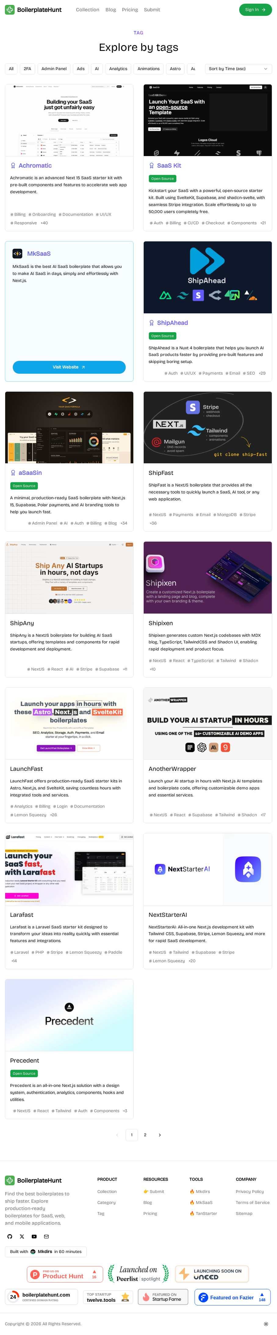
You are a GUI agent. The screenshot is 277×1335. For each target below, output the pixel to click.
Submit (152, 9)
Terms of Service (253, 1202)
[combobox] (238, 69)
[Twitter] (22, 1236)
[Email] (46, 1236)
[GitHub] (10, 1236)
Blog (111, 9)
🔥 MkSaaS (201, 1202)
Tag (100, 1213)
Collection (87, 9)
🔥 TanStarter (203, 1213)
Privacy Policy (250, 1191)
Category (106, 1202)
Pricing (130, 9)
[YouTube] (34, 1236)
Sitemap (244, 1213)
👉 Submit (153, 1191)
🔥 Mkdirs (199, 1191)
